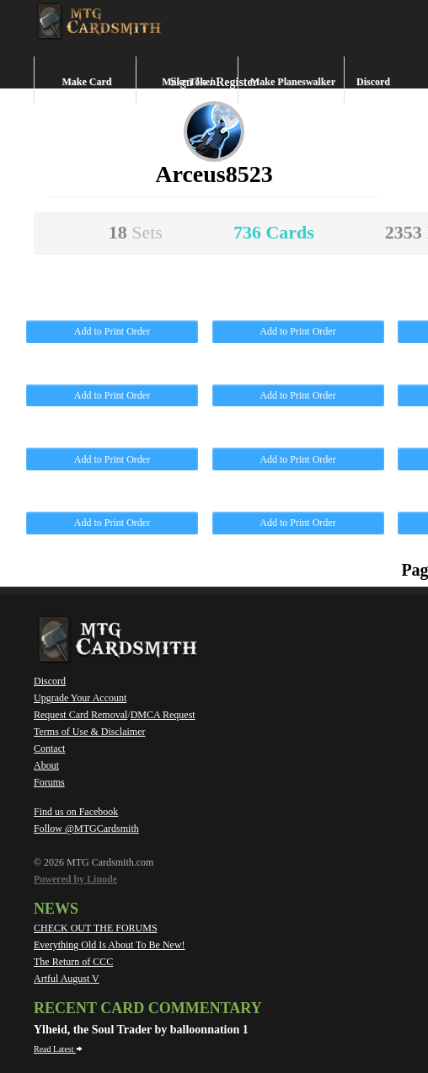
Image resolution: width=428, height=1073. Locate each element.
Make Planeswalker (292, 82)
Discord (373, 82)
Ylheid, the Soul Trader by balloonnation (138, 1029)
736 (273, 232)
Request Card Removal (80, 715)
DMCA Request (163, 715)
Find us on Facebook (76, 812)
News (56, 908)
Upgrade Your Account (80, 698)
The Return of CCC (73, 962)
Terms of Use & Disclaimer (89, 732)
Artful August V (66, 978)
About (46, 765)
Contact (49, 748)
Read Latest (58, 1049)
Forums (49, 782)
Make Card (87, 82)
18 (136, 232)
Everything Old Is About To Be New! (109, 945)
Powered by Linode (75, 879)
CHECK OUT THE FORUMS (96, 928)
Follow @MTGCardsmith (86, 828)
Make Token (189, 82)
